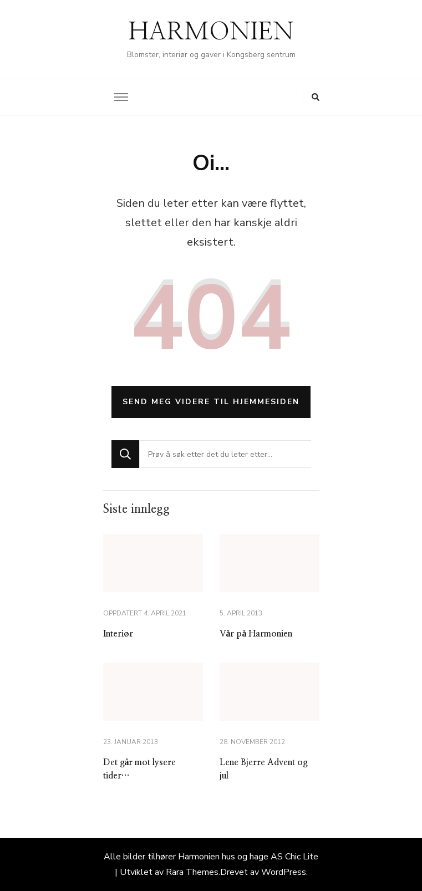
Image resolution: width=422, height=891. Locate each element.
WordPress (283, 872)
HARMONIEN (211, 32)
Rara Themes (192, 872)
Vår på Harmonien (256, 633)
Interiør (118, 633)
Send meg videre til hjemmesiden (211, 401)
